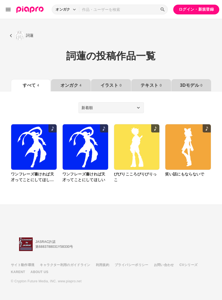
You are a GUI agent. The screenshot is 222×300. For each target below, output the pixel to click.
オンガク (70, 85)
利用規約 (102, 265)
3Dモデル (191, 85)
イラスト (111, 85)
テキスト (151, 85)
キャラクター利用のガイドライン (65, 265)
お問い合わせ (164, 265)
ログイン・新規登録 (196, 9)
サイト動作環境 (22, 265)
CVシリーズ (189, 265)
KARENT (18, 272)
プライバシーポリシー (131, 265)
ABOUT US (39, 272)
